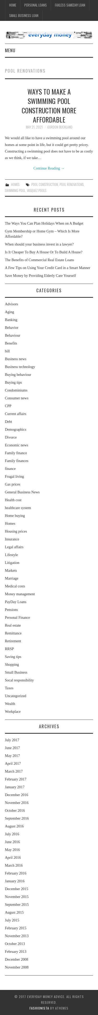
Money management (20, 594)
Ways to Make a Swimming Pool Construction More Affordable (49, 105)
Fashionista (39, 1008)
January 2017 (15, 787)
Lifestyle (11, 555)
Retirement (13, 641)
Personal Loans (35, 5)
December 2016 (16, 795)
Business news (15, 359)
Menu (10, 50)
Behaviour (12, 335)
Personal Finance (17, 618)
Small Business (16, 672)
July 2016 (12, 834)
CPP (8, 406)
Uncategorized (15, 696)
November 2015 (17, 897)
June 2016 (12, 842)
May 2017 (12, 756)
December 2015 (16, 889)
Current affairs (15, 414)
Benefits (11, 343)
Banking (11, 320)
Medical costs (15, 586)
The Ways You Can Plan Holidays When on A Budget (44, 223)
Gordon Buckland (59, 127)
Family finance (16, 453)
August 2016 (14, 826)
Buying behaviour (18, 375)
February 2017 (15, 779)
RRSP (9, 649)
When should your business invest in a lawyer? (39, 244)
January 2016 (15, 881)
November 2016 (17, 803)
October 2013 (15, 944)
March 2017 (14, 771)
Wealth (10, 704)
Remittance (13, 633)
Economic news (16, 445)
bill (7, 351)
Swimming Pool (15, 190)
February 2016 (15, 873)
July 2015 (12, 920)
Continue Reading (49, 168)
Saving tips (13, 657)
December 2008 (16, 959)
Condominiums (16, 390)
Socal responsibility (19, 680)
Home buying (15, 516)
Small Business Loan (23, 15)
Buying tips (13, 382)
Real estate (13, 625)
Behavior (11, 328)
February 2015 (15, 928)
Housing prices (16, 531)
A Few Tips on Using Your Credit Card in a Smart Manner (47, 268)
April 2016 (13, 858)
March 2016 (14, 865)
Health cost (13, 500)
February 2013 (15, 952)
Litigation (12, 563)
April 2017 (13, 764)
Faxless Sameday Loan (70, 5)
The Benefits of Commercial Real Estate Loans (39, 260)
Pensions (11, 610)
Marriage (11, 578)
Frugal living (14, 477)
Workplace (13, 712)
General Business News (22, 492)
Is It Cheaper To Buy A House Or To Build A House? (44, 252)
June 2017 (12, 748)
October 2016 (15, 811)
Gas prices (12, 484)
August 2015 (14, 912)
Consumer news (16, 398)
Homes (15, 184)
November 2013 (17, 936)
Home (12, 5)
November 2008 (17, 967)
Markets (11, 571)
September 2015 (17, 905)
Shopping (12, 665)
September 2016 (17, 818)
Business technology (20, 367)
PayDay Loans (15, 602)
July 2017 (12, 740)
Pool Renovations (72, 184)
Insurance (12, 539)
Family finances (16, 461)
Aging (9, 312)
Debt (8, 422)
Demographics (15, 429)
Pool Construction (44, 184)
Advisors (11, 304)
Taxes (9, 688)
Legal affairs (14, 547)
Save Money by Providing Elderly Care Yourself (40, 276)
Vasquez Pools (36, 190)
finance (10, 469)
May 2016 (12, 850)
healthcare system (18, 508)
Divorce (11, 437)
